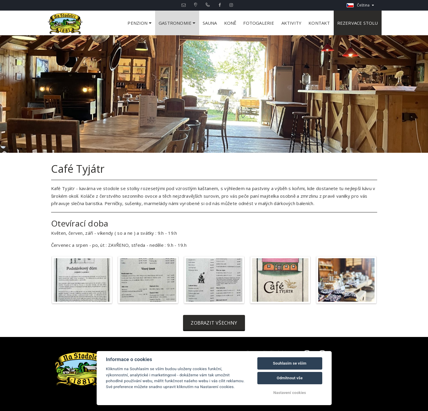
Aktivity (291, 23)
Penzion (139, 23)
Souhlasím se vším (289, 363)
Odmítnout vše (290, 378)
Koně (230, 23)
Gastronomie (177, 23)
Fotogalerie (258, 23)
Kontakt (319, 23)
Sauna (210, 23)
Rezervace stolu (357, 23)
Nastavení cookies (289, 392)
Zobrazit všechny (214, 323)
